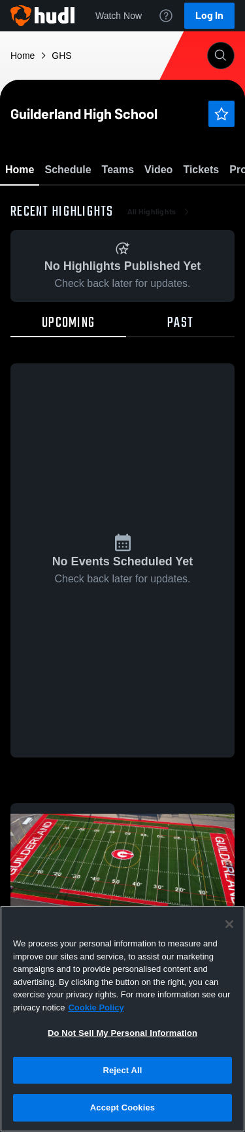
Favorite (107, 202)
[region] (122, 1019)
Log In (209, 15)
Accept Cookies (122, 1107)
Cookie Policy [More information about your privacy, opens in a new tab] (95, 1007)
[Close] (229, 924)
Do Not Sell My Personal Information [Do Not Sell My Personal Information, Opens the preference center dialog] (122, 1033)
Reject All (122, 1070)
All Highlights (159, 287)
